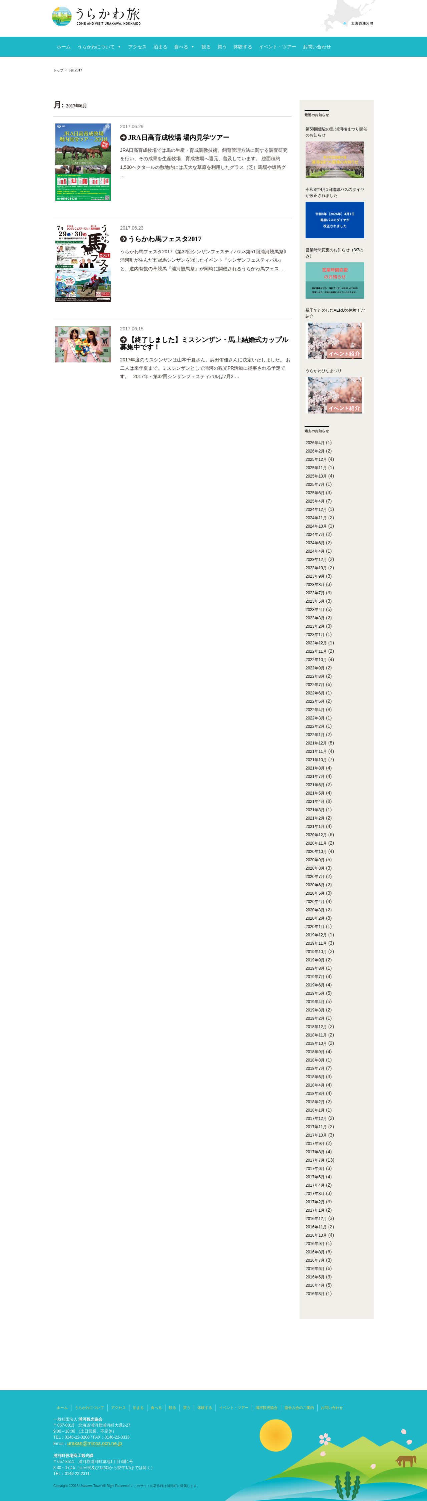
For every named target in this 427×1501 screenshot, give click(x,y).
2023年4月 (315, 609)
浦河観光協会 (267, 1408)
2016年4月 (315, 1285)
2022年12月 (316, 643)
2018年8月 (315, 1060)
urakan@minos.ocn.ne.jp (89, 1443)
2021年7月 (315, 776)
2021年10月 (316, 760)
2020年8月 (315, 868)
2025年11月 (316, 468)
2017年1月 (315, 1210)
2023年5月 (315, 601)
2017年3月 (315, 1193)
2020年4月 (315, 901)
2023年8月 (315, 584)
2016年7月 (315, 1260)
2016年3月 (315, 1293)
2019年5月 (315, 993)
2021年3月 (315, 810)
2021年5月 (315, 793)
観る (206, 46)
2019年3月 (315, 1010)
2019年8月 (315, 968)
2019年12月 (316, 935)
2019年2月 (315, 1018)
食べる (181, 46)
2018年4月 (315, 1085)
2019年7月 (315, 976)
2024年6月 (315, 543)
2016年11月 (316, 1227)
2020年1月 (315, 926)
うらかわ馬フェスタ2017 (164, 247)
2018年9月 (315, 1051)
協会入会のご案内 (299, 1408)
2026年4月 (315, 442)
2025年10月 (316, 476)
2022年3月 (315, 718)
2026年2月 (315, 451)
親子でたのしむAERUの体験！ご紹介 (335, 313)
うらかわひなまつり (324, 370)
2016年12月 (316, 1218)
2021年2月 (315, 818)
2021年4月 (315, 801)
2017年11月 (316, 1127)
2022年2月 (315, 726)
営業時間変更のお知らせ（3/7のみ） (334, 253)
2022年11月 (316, 651)
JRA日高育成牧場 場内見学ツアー (179, 137)
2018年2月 (315, 1102)
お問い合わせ (317, 46)
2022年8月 (315, 676)
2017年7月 (315, 1160)
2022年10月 (316, 659)
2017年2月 (315, 1202)
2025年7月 (315, 484)
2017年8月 (315, 1152)
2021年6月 (315, 785)
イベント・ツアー (277, 46)
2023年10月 (316, 568)
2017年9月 (315, 1143)
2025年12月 (316, 459)
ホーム (64, 46)
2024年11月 (316, 518)
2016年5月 (315, 1277)
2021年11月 (316, 751)
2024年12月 (316, 509)
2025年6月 (315, 493)
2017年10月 (316, 1135)
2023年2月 (315, 626)
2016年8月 (315, 1252)
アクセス (137, 46)
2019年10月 (316, 951)
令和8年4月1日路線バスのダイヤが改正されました (335, 192)
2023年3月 (315, 618)
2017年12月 (316, 1118)
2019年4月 (315, 1001)
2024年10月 (316, 526)
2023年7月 (315, 593)
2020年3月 (315, 910)
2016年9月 (315, 1243)
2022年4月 (315, 709)
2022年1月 (315, 734)
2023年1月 (315, 634)
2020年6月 (315, 885)
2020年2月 (315, 918)
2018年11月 (316, 1035)
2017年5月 (315, 1177)
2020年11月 (316, 843)
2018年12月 (316, 1026)
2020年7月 (315, 876)
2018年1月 (315, 1110)
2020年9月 (315, 860)
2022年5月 (315, 701)
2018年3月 (315, 1093)
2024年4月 (315, 551)
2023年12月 (316, 559)
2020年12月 (316, 835)
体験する (243, 46)
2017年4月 (315, 1185)
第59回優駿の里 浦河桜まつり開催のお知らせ (336, 132)
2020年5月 (315, 893)
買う (222, 46)
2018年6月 (315, 1077)
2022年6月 (315, 693)
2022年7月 (315, 684)
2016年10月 (316, 1235)
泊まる (160, 46)
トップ (58, 70)
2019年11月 (316, 943)
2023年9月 (315, 576)
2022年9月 (315, 668)
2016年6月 (315, 1268)
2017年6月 (315, 1168)
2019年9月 (315, 960)
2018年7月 (315, 1068)
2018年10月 (316, 1043)
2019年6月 (315, 985)
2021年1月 (315, 826)
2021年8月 (315, 768)
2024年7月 (315, 534)
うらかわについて (96, 46)
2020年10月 (316, 851)
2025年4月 (315, 501)
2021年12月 (316, 743)
